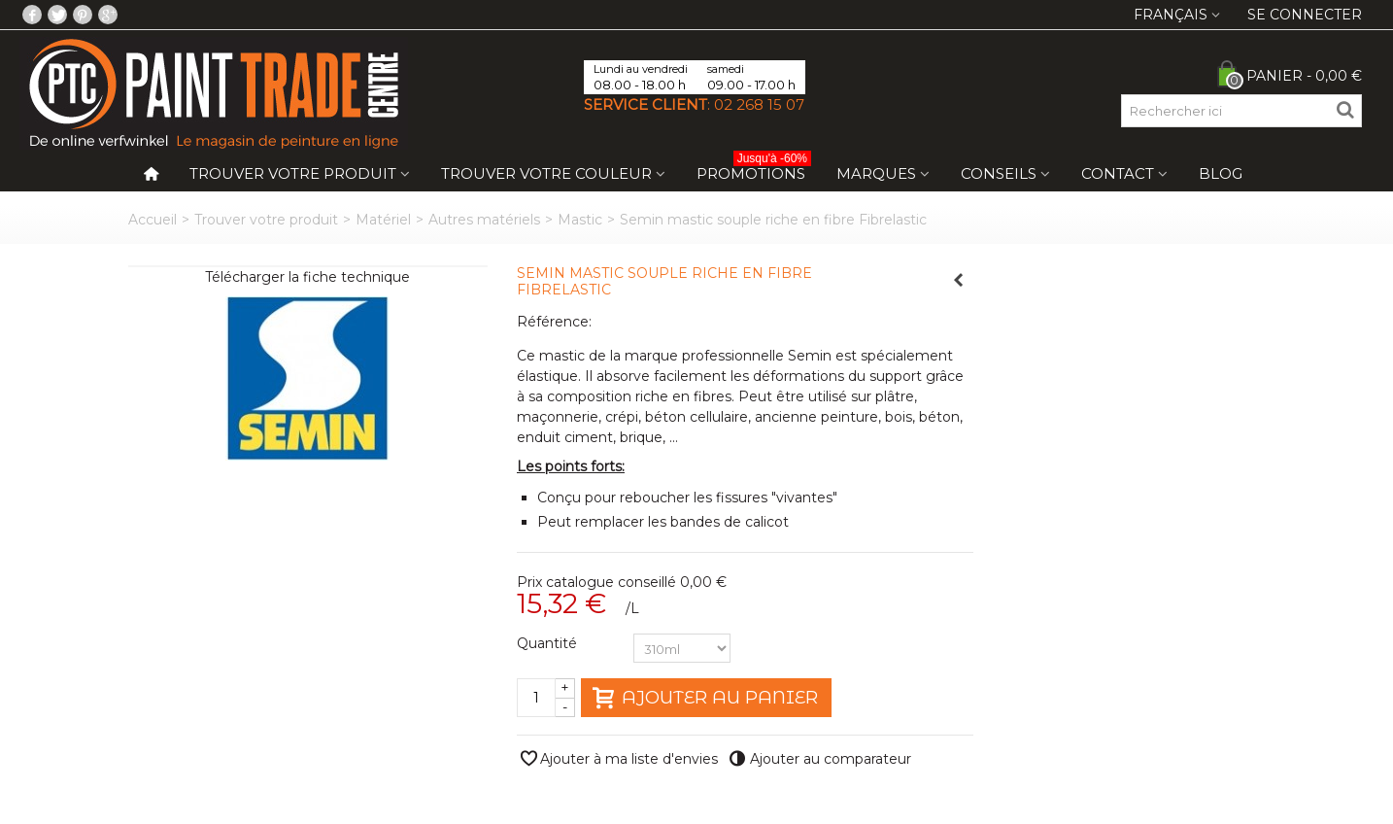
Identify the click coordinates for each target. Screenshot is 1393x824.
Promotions (753, 169)
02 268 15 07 (759, 104)
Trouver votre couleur (546, 173)
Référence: (554, 321)
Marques (876, 173)
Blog (1220, 173)
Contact (1117, 173)
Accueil (152, 219)
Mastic (580, 219)
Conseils (998, 173)
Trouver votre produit (292, 173)
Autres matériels (484, 219)
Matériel (383, 219)
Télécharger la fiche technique (307, 277)
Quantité (549, 643)
